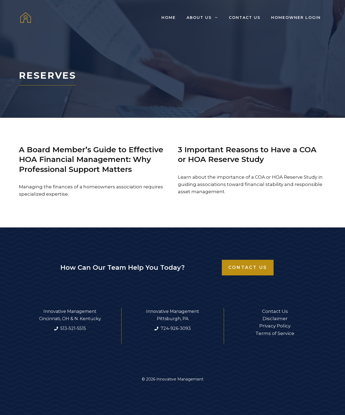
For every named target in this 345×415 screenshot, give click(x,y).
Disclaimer (275, 318)
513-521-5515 (73, 328)
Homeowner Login (296, 17)
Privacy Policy (275, 325)
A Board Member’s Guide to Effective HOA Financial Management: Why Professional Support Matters (91, 159)
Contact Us (244, 17)
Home (168, 17)
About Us (205, 17)
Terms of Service (275, 333)
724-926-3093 (176, 328)
